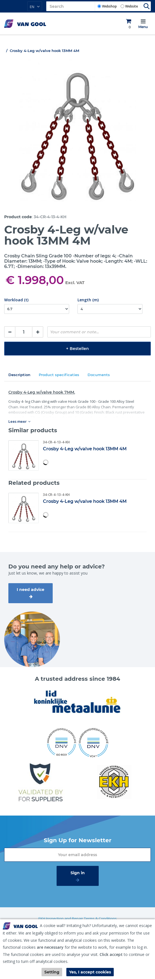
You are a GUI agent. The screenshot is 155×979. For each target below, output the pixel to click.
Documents (99, 374)
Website (131, 6)
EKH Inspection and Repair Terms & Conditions (77, 918)
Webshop (109, 6)
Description (19, 374)
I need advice (30, 589)
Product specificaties (59, 374)
